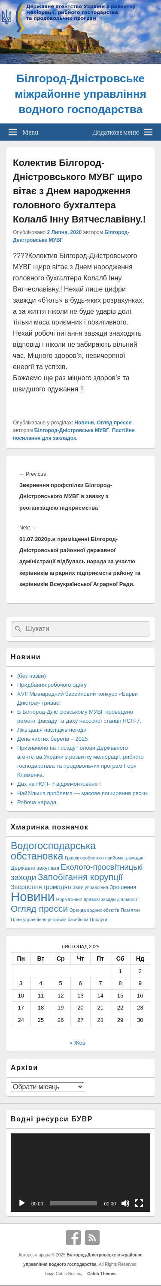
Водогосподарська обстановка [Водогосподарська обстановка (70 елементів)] (53, 851)
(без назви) (31, 676)
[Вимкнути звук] (125, 1203)
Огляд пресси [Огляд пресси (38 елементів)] (39, 908)
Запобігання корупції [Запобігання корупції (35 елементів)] (80, 877)
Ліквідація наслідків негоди (51, 730)
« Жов (77, 1043)
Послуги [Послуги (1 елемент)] (98, 919)
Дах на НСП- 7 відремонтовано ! (59, 784)
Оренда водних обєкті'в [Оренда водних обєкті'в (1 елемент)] (94, 910)
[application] (80, 1172)
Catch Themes (101, 1273)
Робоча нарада (36, 802)
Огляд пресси (114, 423)
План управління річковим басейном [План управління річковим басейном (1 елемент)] (49, 919)
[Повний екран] (139, 1203)
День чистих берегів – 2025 (52, 739)
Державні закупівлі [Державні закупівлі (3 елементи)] (35, 868)
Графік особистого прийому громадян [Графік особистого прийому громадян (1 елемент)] (105, 857)
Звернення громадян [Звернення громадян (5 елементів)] (41, 886)
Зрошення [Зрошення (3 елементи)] (122, 887)
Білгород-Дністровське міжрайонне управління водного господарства (80, 94)
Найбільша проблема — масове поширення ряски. (83, 793)
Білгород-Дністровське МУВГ (71, 430)
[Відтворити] (22, 1203)
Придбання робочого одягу (52, 685)
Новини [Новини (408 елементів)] (33, 896)
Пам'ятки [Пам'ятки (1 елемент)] (130, 910)
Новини (84, 423)
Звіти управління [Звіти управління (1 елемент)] (90, 887)
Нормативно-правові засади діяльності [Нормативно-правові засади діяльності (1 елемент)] (97, 899)
